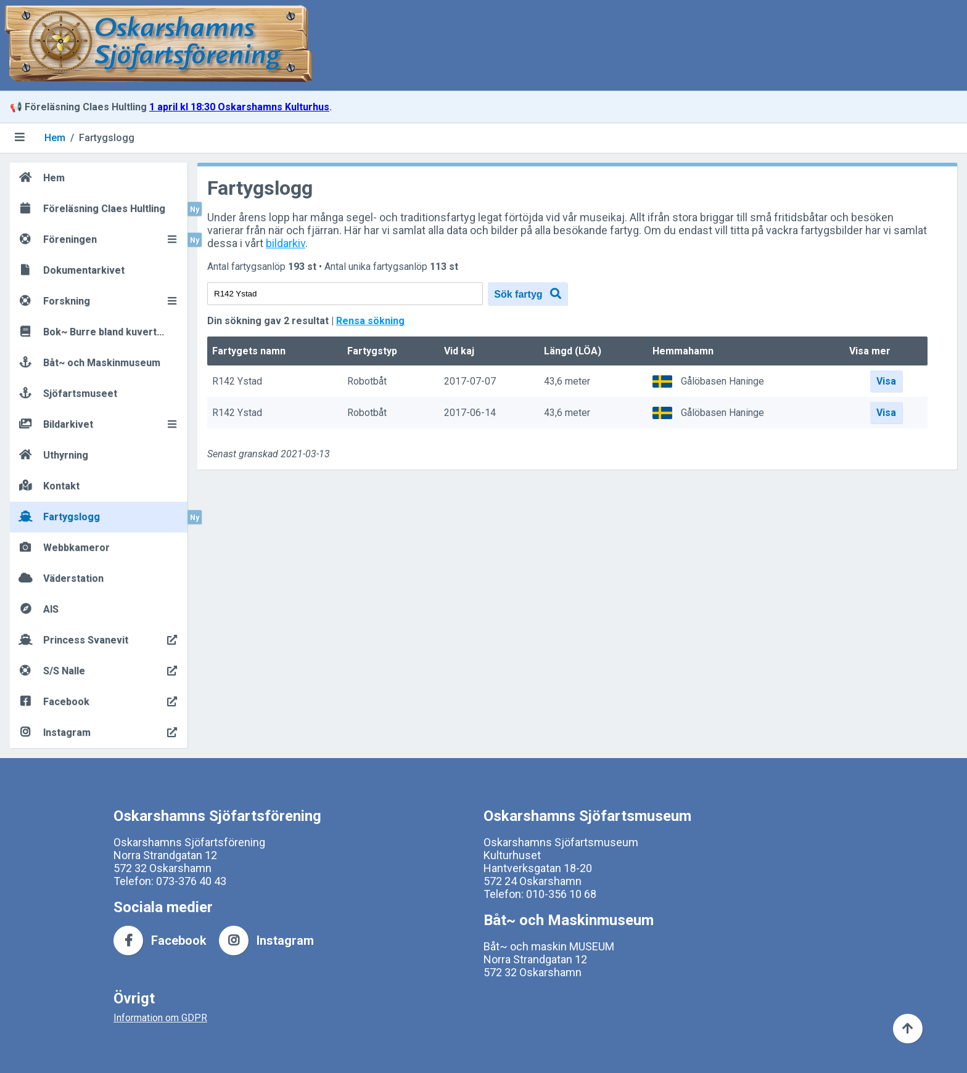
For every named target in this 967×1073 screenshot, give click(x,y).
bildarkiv (285, 243)
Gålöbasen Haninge (722, 381)
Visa (886, 381)
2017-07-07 (470, 382)
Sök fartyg (527, 294)
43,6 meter (567, 382)
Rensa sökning (370, 321)
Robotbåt (367, 382)
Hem (54, 138)
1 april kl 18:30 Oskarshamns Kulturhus (239, 107)
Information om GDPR (160, 1018)
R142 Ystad (237, 382)
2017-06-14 (470, 413)
